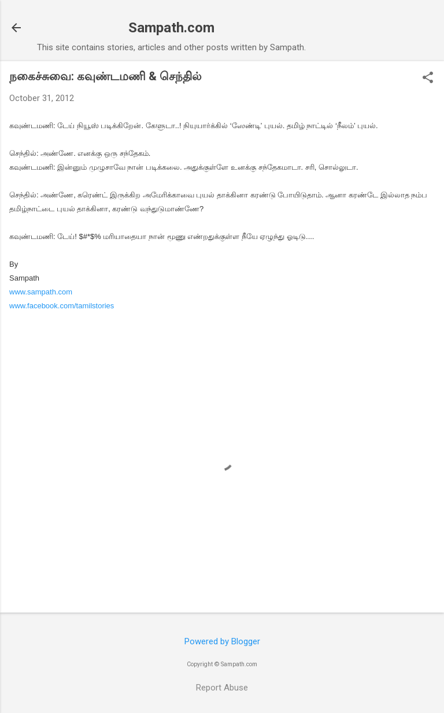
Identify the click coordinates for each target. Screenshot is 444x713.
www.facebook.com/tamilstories (61, 305)
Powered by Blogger (222, 641)
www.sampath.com (40, 292)
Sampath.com (171, 28)
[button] (428, 78)
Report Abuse (222, 687)
